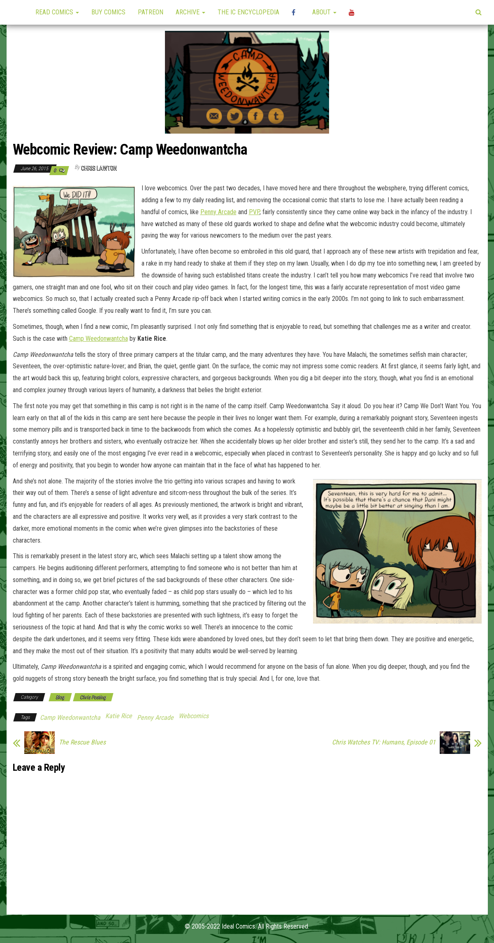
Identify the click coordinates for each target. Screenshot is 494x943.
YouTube (353, 12)
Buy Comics (108, 12)
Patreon (150, 12)
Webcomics (194, 716)
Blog (60, 697)
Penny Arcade (218, 212)
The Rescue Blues (82, 742)
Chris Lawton (99, 168)
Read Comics (57, 12)
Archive (190, 12)
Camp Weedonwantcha (98, 338)
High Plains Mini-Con (295, 12)
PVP (254, 212)
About (324, 12)
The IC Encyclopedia (248, 12)
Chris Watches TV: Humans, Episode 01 (384, 742)
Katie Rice (118, 716)
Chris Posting (93, 697)
